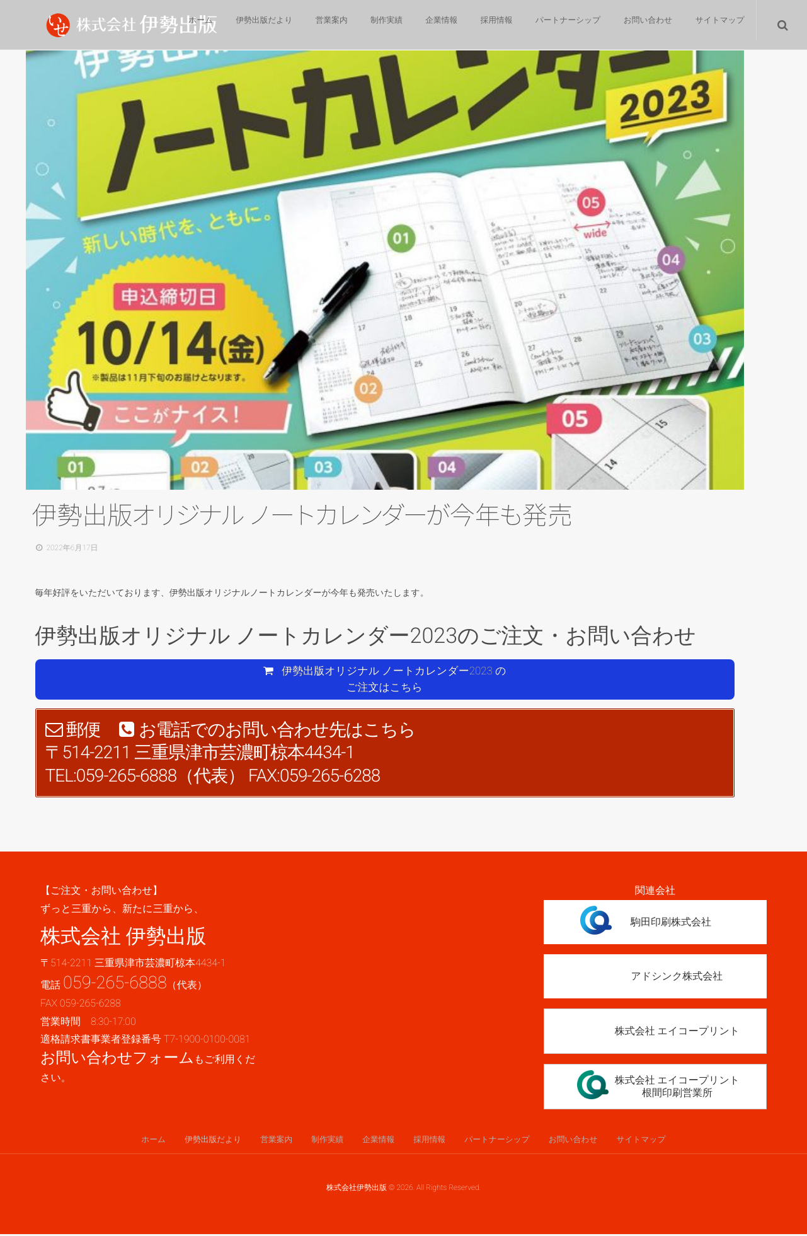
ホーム (169, 25)
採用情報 (486, 25)
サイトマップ (718, 25)
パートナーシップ (561, 25)
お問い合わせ (643, 25)
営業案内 (308, 25)
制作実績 (367, 25)
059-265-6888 (115, 983)
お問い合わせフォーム (117, 1059)
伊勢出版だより (237, 25)
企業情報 (426, 25)
